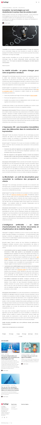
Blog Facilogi (6, 422)
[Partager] (11, 334)
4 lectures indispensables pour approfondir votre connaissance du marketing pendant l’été (10, 357)
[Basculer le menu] (39, 2)
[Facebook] (2, 417)
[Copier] (20, 336)
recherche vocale (21, 269)
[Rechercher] (36, 2)
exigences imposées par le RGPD (19, 194)
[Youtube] (7, 417)
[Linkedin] (4, 417)
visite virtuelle (33, 95)
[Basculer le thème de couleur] (10, 423)
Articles (2, 354)
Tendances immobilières (7, 7)
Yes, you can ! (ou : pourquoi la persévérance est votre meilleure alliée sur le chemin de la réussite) (10, 388)
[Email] (36, 334)
